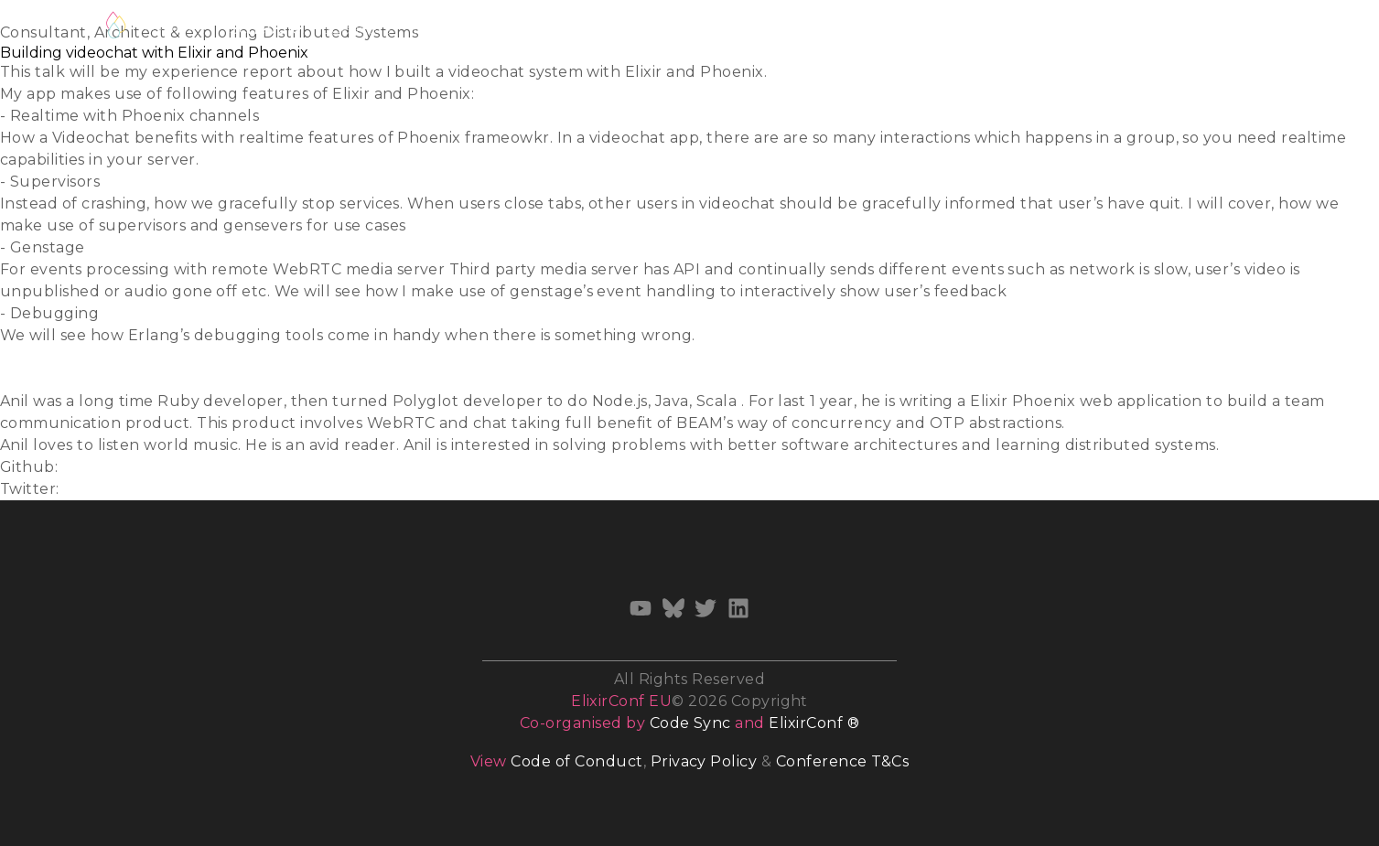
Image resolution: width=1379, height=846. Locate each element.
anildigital (99, 467)
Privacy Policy (704, 761)
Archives (1228, 28)
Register (176, 25)
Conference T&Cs (842, 761)
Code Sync (690, 723)
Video (21, 379)
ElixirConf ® (814, 723)
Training (549, 28)
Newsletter (1130, 28)
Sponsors (1032, 28)
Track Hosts (454, 28)
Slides (22, 357)
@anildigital (109, 489)
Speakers (356, 28)
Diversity (727, 28)
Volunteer (637, 28)
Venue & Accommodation (878, 28)
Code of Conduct (576, 761)
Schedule (265, 28)
